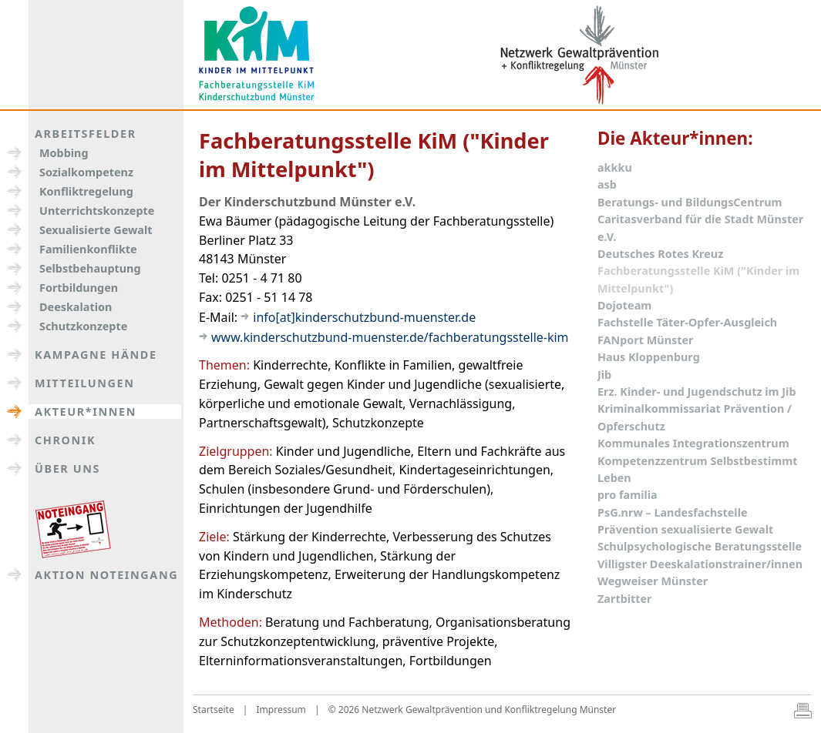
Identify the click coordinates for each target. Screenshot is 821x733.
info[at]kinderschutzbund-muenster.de (364, 317)
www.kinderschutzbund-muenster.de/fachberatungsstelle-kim (390, 337)
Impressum (281, 709)
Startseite (213, 709)
